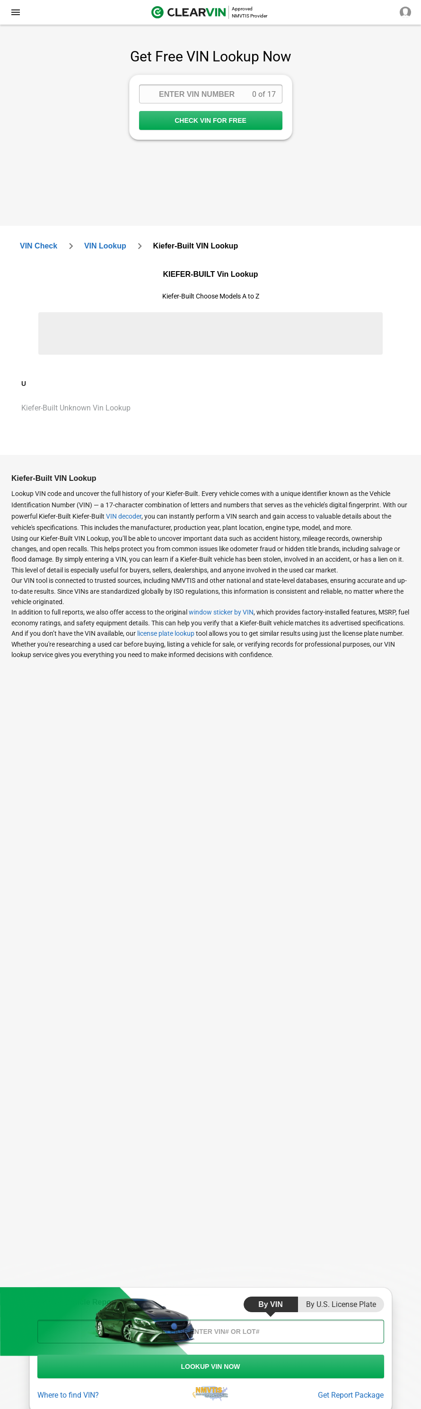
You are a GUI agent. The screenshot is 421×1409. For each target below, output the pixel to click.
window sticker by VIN (221, 612)
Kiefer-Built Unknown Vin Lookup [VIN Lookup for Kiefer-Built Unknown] (76, 407)
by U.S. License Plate (341, 1304)
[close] (16, 12)
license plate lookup (165, 633)
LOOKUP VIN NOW (210, 1366)
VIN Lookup (105, 246)
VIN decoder (123, 516)
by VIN (270, 1304)
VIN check (38, 246)
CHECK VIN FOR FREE (210, 120)
